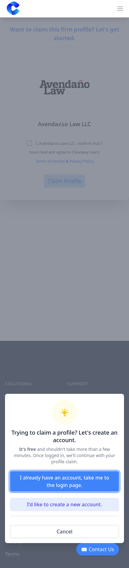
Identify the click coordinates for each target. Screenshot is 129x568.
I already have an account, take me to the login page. (64, 481)
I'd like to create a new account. (64, 504)
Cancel (64, 531)
